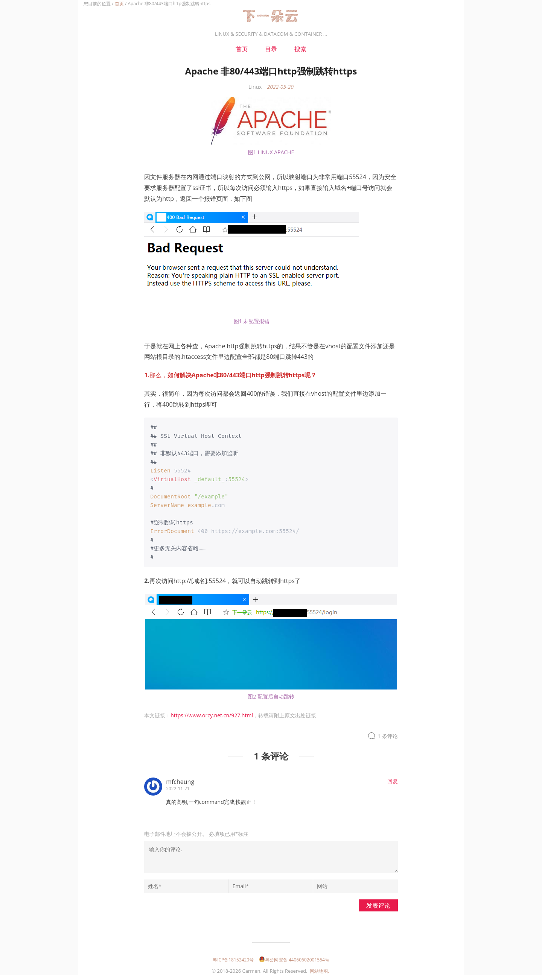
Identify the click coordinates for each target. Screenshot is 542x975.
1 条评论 (388, 733)
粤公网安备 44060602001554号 (294, 957)
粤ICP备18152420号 (233, 957)
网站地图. (319, 968)
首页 (119, 3)
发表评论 (378, 902)
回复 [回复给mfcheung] (392, 778)
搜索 (300, 49)
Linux (255, 86)
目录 (271, 49)
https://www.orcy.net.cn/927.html (212, 712)
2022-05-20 (280, 86)
